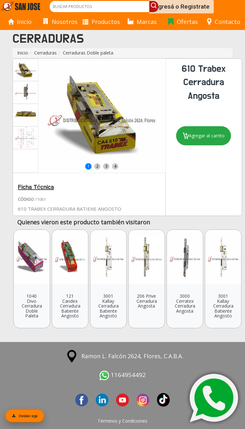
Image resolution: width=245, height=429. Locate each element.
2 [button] (97, 166)
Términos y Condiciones (122, 421)
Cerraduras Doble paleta (88, 53)
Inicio (22, 53)
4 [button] (115, 166)
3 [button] (106, 166)
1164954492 (123, 375)
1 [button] (88, 166)
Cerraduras (45, 53)
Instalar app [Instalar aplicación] (24, 416)
